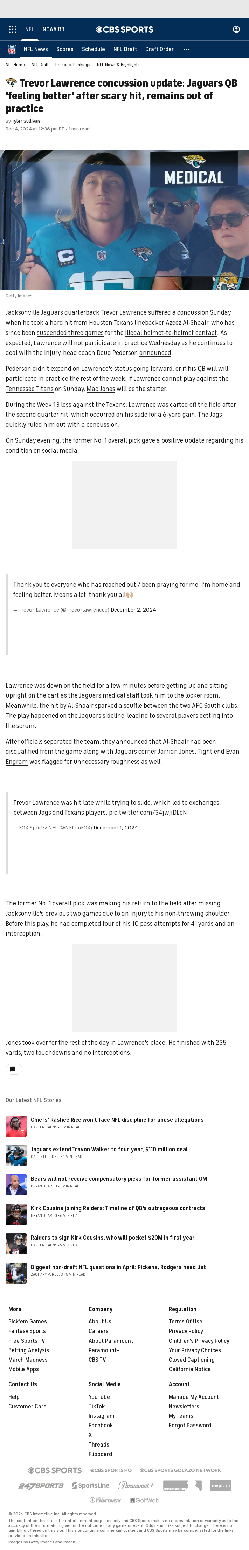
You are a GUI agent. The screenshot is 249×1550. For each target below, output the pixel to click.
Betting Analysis (28, 1350)
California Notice (190, 1369)
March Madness (28, 1359)
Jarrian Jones (176, 751)
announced (155, 353)
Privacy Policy (186, 1331)
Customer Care (27, 1406)
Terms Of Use (185, 1321)
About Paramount (111, 1341)
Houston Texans (111, 322)
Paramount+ (104, 1350)
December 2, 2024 (133, 609)
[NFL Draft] (125, 49)
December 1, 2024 (116, 827)
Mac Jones (101, 389)
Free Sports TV (26, 1341)
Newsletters (184, 1406)
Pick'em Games (27, 1321)
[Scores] (65, 49)
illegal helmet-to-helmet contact (171, 333)
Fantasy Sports (27, 1331)
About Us (100, 1321)
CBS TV (97, 1359)
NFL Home (15, 64)
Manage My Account (194, 1397)
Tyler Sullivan (26, 121)
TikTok (97, 1406)
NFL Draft (40, 64)
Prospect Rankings (72, 64)
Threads (99, 1444)
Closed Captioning (192, 1359)
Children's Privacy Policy (199, 1341)
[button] (186, 49)
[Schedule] (93, 49)
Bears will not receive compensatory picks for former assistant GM (119, 1178)
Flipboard (100, 1454)
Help (14, 1397)
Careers (99, 1331)
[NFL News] (36, 49)
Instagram (102, 1416)
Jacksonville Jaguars (34, 312)
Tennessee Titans (30, 389)
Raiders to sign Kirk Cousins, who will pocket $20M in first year (113, 1237)
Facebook (101, 1425)
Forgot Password (190, 1425)
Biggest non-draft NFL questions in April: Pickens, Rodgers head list (118, 1267)
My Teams (181, 1416)
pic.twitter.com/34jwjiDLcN (148, 812)
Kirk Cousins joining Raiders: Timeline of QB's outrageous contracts (118, 1208)
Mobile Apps (23, 1369)
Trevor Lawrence (124, 312)
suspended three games (70, 333)
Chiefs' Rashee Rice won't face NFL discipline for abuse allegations (117, 1120)
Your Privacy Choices (195, 1350)
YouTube (99, 1397)
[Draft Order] (159, 49)
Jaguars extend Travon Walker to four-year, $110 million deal (109, 1149)
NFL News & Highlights (118, 64)
